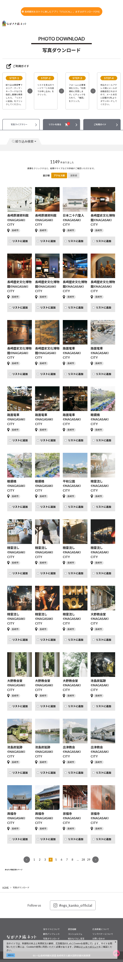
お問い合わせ (98, 938)
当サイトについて (51, 929)
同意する (11, 955)
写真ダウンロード (21, 887)
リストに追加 (20, 241)
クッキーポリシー (90, 946)
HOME (5, 887)
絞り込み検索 (24, 141)
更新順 (73, 175)
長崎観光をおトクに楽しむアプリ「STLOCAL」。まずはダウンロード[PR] (60, 11)
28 (83, 859)
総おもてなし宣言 (76, 938)
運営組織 (72, 929)
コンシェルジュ (75, 934)
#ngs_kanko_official (72, 905)
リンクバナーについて (102, 934)
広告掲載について (100, 929)
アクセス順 (59, 175)
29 (88, 859)
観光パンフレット (51, 934)
